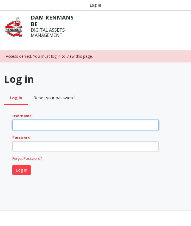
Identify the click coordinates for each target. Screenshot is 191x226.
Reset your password (54, 97)
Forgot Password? (27, 158)
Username (22, 115)
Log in (95, 5)
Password (21, 137)
